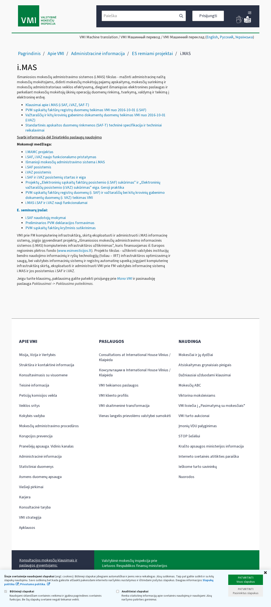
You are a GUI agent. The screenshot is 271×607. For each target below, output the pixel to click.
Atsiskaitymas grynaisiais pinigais (204, 365)
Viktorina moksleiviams (196, 395)
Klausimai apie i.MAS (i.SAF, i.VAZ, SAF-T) (57, 105)
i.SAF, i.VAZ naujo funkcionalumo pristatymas (60, 157)
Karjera (24, 497)
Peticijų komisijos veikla (38, 395)
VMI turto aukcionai (193, 416)
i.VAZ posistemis (38, 172)
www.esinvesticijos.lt (74, 250)
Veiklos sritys (29, 405)
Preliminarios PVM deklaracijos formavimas (59, 223)
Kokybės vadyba (32, 416)
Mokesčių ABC (189, 385)
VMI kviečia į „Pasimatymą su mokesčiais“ (211, 405)
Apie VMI (56, 53)
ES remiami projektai (152, 53)
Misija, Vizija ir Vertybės (37, 355)
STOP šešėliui (189, 436)
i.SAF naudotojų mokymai (45, 217)
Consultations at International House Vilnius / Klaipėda (134, 357)
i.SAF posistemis (38, 167)
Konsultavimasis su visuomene (43, 375)
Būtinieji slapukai (19, 591)
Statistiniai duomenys (36, 466)
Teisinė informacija (34, 385)
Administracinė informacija (98, 53)
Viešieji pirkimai (31, 487)
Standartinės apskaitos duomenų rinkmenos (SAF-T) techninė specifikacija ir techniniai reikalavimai (93, 128)
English (212, 37)
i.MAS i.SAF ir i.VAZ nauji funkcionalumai (56, 202)
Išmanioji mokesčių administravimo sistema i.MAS (65, 162)
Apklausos (27, 527)
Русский (226, 37)
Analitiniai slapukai (132, 591)
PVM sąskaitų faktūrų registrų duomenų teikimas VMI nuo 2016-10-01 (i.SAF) (85, 110)
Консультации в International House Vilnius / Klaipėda (134, 372)
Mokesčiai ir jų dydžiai (195, 355)
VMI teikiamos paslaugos (118, 385)
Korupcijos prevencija (36, 436)
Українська (244, 37)
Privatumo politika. (33, 584)
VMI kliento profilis (114, 395)
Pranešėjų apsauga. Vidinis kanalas (46, 446)
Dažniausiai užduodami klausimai (204, 375)
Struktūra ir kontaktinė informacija (46, 365)
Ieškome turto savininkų (197, 466)
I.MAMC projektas (39, 152)
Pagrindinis (29, 53)
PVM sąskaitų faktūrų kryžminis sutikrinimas (60, 228)
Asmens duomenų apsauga (40, 477)
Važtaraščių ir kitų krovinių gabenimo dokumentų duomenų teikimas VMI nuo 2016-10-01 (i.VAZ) (95, 117)
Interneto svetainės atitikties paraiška (208, 456)
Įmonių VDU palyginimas (197, 426)
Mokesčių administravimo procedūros (49, 426)
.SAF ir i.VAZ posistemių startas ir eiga (56, 177)
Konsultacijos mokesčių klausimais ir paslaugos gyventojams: (48, 563)
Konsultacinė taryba (35, 507)
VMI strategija (30, 517)
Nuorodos (186, 477)
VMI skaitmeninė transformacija (124, 405)
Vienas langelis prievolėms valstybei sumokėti (135, 416)
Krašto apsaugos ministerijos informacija (211, 446)
